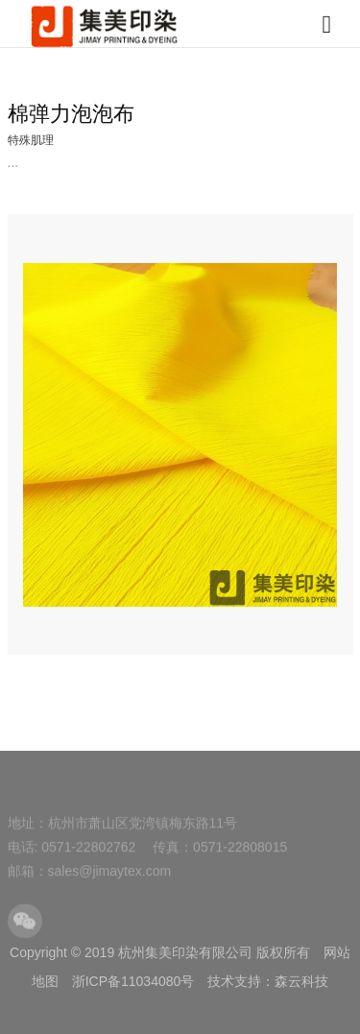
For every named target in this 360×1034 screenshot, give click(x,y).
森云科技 (301, 981)
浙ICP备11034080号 (133, 981)
